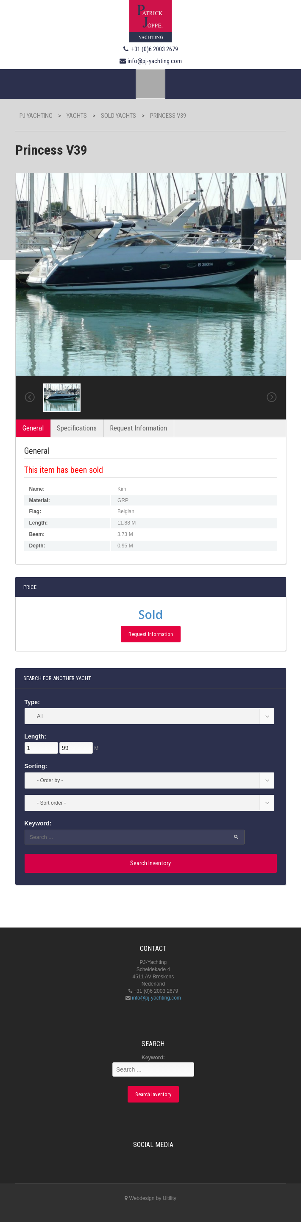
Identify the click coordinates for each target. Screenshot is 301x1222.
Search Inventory (150, 863)
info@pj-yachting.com (155, 61)
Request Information (138, 428)
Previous (29, 397)
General (33, 428)
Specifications (77, 428)
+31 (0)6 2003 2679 (154, 49)
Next (271, 397)
